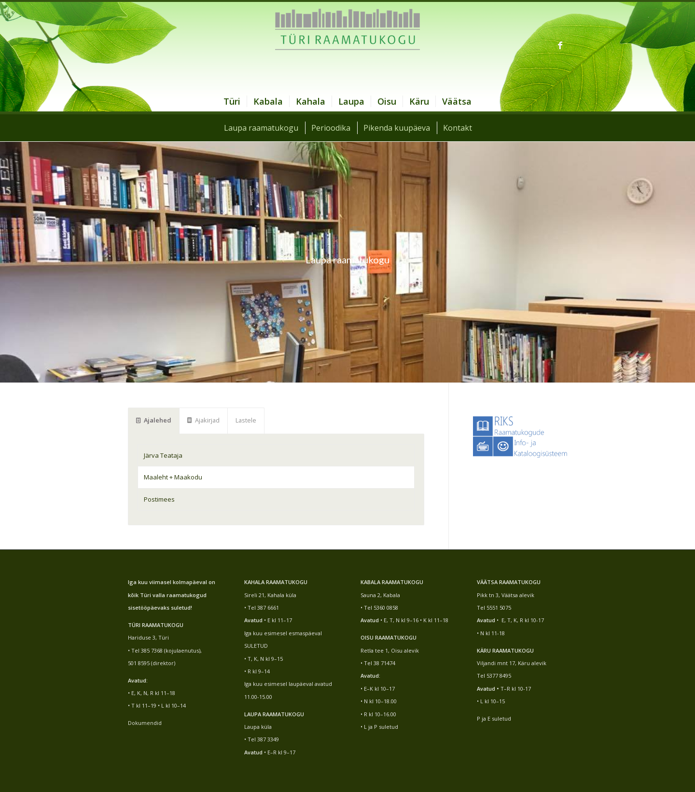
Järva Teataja (163, 455)
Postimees (159, 499)
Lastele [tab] (246, 420)
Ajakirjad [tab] (203, 420)
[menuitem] (232, 101)
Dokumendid (145, 722)
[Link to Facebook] (560, 45)
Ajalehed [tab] (153, 420)
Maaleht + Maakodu (173, 477)
